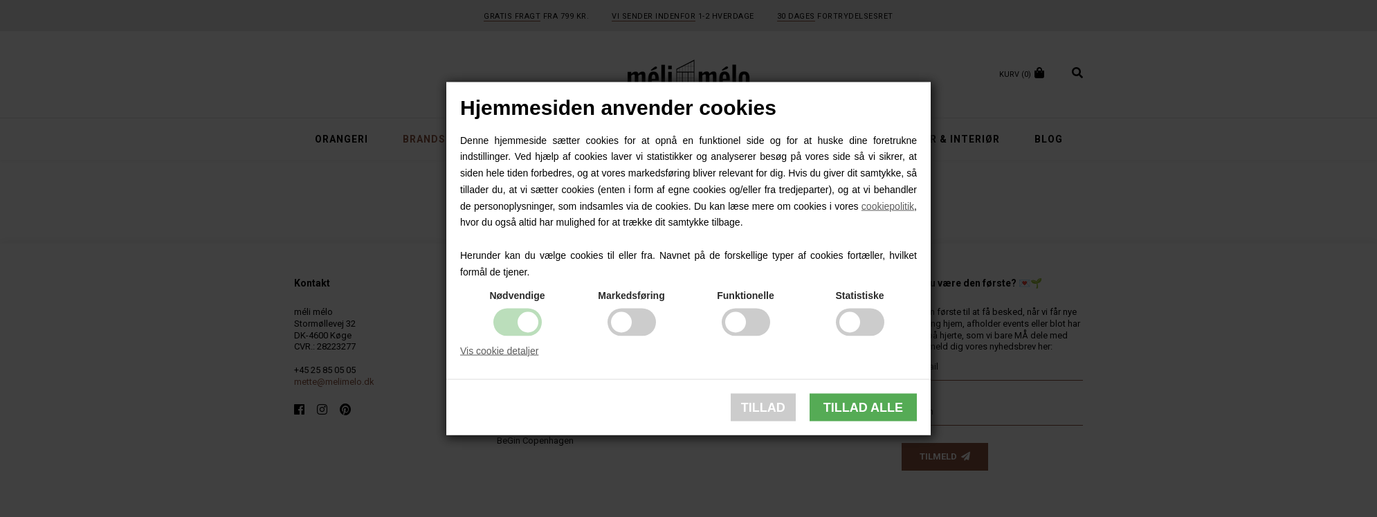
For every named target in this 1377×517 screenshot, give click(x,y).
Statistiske (859, 294)
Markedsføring (631, 294)
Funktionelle (745, 294)
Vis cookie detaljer (499, 350)
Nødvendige (517, 294)
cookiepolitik (887, 205)
